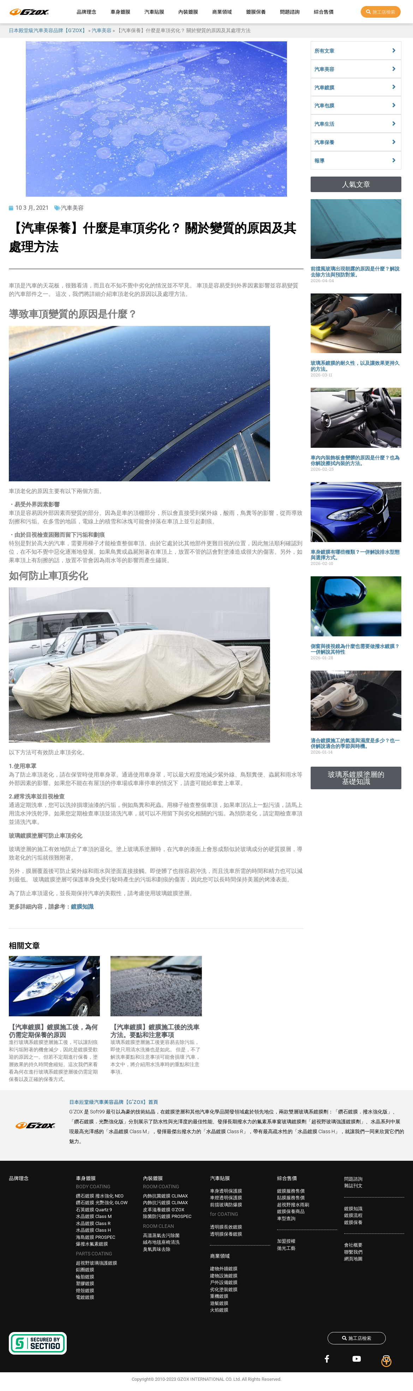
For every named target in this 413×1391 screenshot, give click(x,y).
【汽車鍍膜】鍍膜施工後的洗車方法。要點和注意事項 (154, 1031)
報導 (319, 161)
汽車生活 (324, 124)
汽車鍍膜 (324, 87)
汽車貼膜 (154, 11)
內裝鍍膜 (188, 11)
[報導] (393, 160)
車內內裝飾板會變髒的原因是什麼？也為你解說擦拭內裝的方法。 (355, 460)
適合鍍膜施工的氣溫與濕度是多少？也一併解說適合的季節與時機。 (355, 743)
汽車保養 (324, 142)
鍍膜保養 (256, 11)
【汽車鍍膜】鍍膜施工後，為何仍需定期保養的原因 (53, 1031)
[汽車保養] (393, 141)
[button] (356, 184)
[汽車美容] (393, 68)
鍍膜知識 (82, 906)
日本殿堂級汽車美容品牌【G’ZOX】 (48, 30)
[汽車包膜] (393, 105)
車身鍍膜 (120, 11)
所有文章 (324, 51)
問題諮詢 (290, 11)
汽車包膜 (324, 105)
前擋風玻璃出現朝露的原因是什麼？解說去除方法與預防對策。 (355, 272)
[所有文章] (393, 50)
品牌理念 (86, 11)
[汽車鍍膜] (393, 86)
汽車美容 (102, 30)
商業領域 (222, 11)
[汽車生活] (393, 123)
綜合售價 (324, 11)
